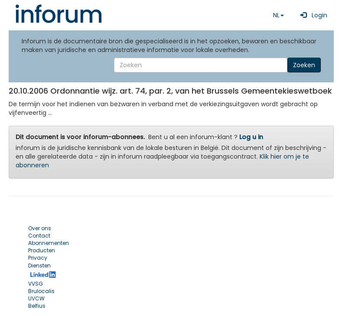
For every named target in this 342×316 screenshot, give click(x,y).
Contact (39, 235)
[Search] (200, 65)
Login (312, 15)
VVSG (35, 283)
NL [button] (278, 15)
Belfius (37, 305)
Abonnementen (48, 243)
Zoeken (304, 65)
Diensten (39, 265)
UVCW (36, 298)
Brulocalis (41, 291)
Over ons (39, 228)
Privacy (37, 257)
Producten (41, 250)
